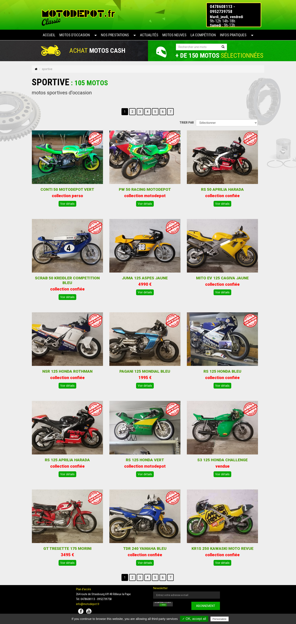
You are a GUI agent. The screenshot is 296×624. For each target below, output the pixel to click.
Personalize (220, 618)
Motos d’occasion (74, 35)
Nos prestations (115, 35)
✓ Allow (163, 605)
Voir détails (67, 203)
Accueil (49, 35)
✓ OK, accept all (194, 618)
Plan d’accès (83, 589)
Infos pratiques (233, 35)
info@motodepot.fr (87, 604)
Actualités (149, 35)
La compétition (203, 35)
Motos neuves (174, 35)
